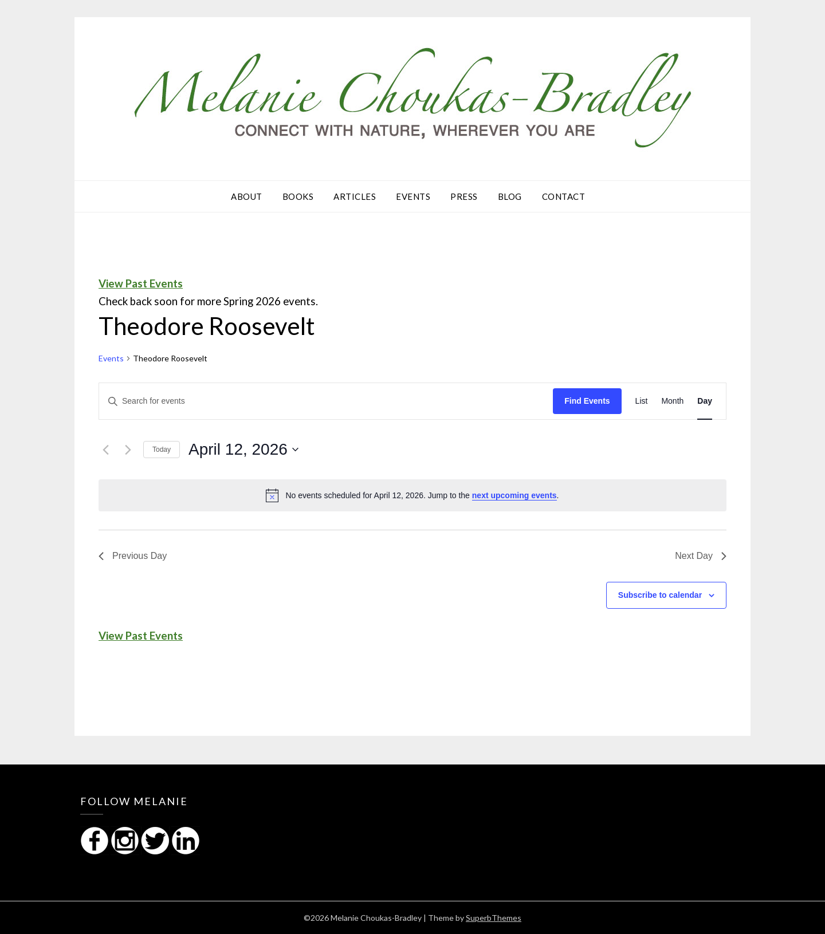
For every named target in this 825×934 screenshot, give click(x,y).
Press (464, 196)
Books (298, 196)
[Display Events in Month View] (672, 401)
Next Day (700, 556)
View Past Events (141, 283)
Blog (510, 196)
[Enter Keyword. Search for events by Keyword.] (326, 401)
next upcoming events (514, 495)
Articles (354, 196)
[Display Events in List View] (641, 401)
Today (161, 450)
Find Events (587, 400)
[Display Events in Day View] (704, 401)
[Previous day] (105, 449)
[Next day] (128, 449)
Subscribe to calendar (660, 595)
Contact (564, 196)
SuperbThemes (493, 918)
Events (413, 196)
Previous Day (133, 556)
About (246, 196)
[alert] (412, 495)
